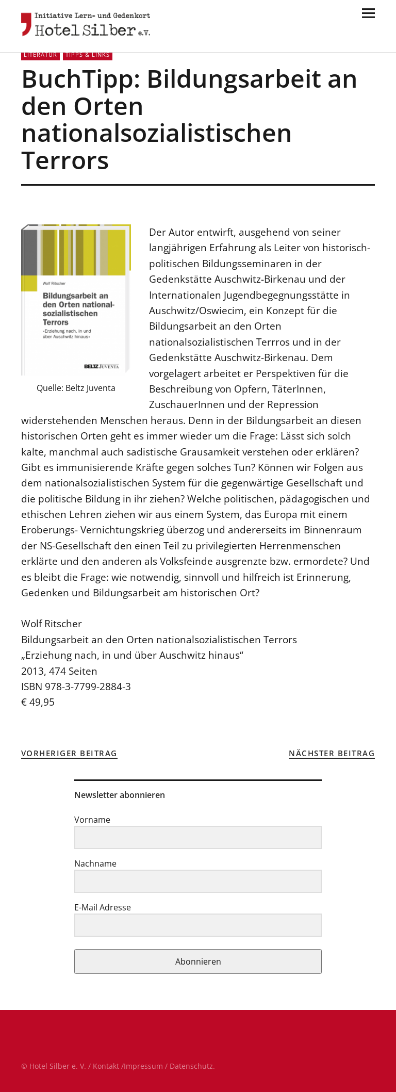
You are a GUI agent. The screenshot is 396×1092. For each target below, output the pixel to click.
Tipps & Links (87, 54)
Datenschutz (191, 1066)
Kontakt (106, 1066)
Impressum (143, 1066)
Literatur (40, 54)
